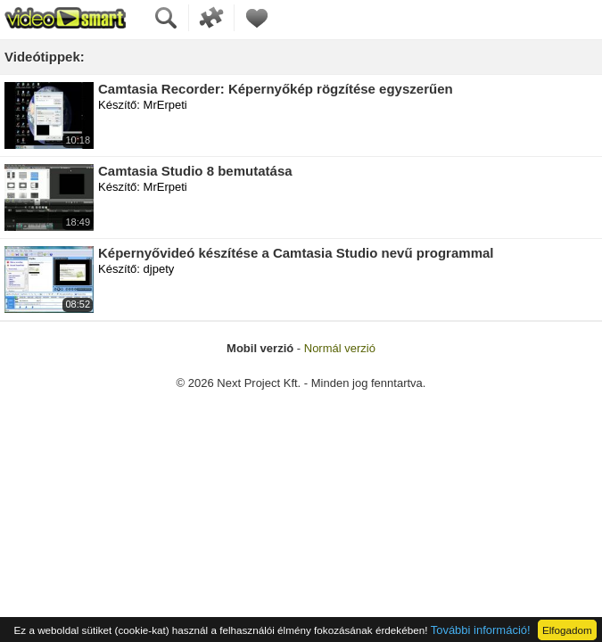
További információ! (481, 630)
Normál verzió (339, 348)
